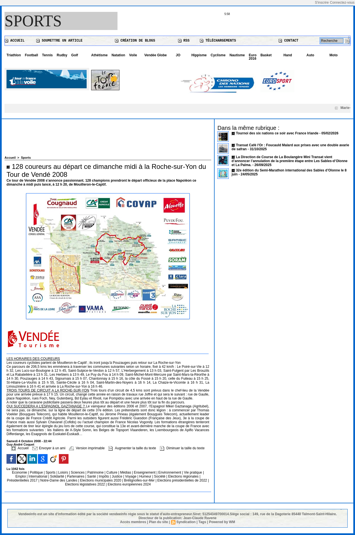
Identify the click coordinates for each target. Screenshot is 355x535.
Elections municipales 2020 (100, 480)
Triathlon (14, 55)
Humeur (145, 476)
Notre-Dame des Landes (59, 480)
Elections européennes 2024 (129, 484)
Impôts (104, 476)
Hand (287, 55)
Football (31, 55)
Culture (112, 472)
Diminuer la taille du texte (182, 448)
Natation (118, 55)
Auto (310, 55)
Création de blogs (135, 40)
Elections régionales (184, 476)
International (38, 476)
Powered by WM (222, 522)
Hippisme (199, 55)
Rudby (62, 55)
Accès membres (133, 522)
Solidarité (57, 476)
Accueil (15, 40)
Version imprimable (86, 448)
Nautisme (237, 55)
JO (178, 55)
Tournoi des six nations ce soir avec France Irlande (277, 133)
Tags (202, 522)
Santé (92, 476)
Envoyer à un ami (48, 448)
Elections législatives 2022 (85, 484)
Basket (265, 55)
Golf (74, 55)
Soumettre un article (59, 40)
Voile (133, 55)
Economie (20, 472)
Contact (288, 40)
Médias (126, 472)
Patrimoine (96, 472)
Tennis (47, 55)
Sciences (78, 472)
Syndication (186, 522)
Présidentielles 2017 (22, 480)
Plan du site (158, 522)
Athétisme (99, 55)
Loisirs (63, 472)
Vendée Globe (155, 55)
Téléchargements (218, 40)
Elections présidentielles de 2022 (182, 480)
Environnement (169, 472)
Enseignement (145, 472)
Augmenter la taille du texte (132, 448)
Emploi (21, 476)
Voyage (130, 476)
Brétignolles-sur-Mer (139, 480)
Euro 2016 (252, 57)
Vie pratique (193, 472)
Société (159, 476)
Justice (117, 476)
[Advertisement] (108, 140)
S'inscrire (322, 3)
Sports (33, 21)
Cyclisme (218, 55)
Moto (334, 55)
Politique (37, 472)
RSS (184, 40)
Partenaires (76, 476)
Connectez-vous (342, 3)
